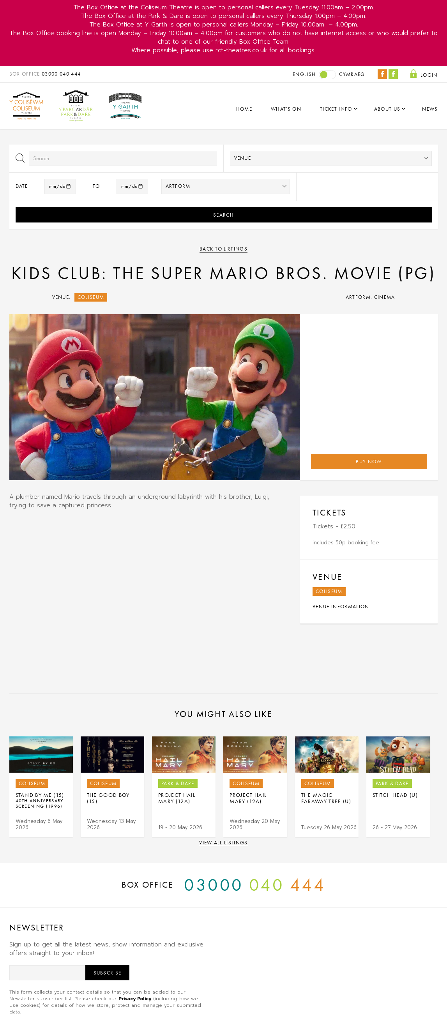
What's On (286, 109)
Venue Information (341, 606)
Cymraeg (352, 74)
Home (244, 109)
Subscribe (108, 972)
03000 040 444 (61, 74)
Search (223, 215)
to (96, 186)
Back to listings (223, 248)
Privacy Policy (134, 998)
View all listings (223, 842)
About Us (387, 109)
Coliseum (91, 297)
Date (22, 186)
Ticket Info (336, 109)
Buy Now (369, 461)
